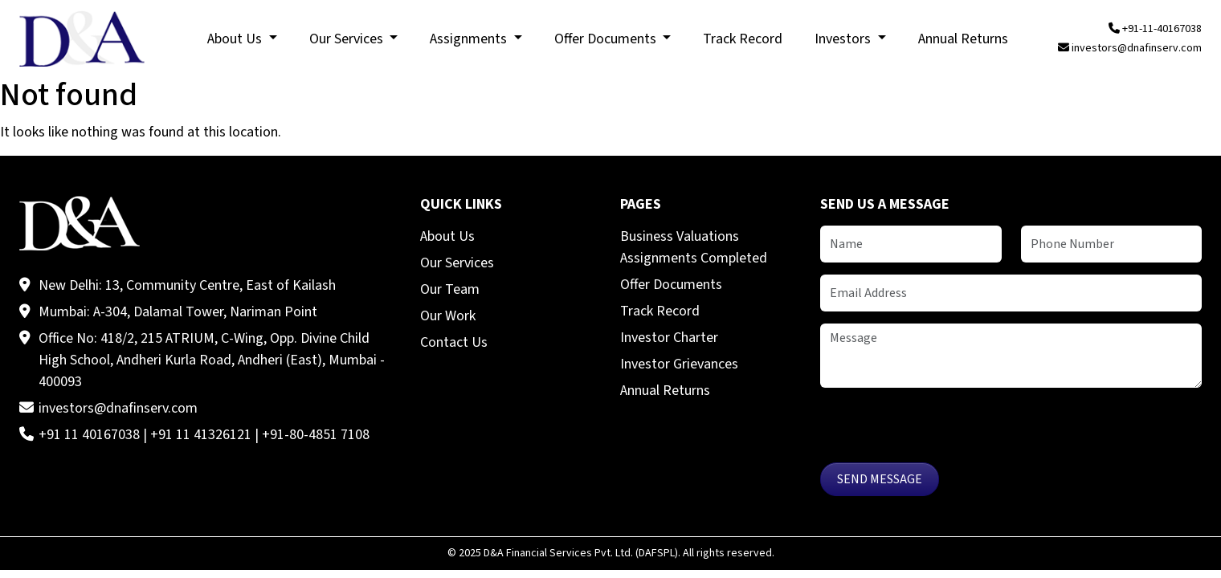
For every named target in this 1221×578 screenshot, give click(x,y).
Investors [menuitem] (844, 39)
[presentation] (942, 431)
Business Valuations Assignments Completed (693, 247)
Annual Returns (665, 391)
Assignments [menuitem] (470, 39)
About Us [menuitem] (236, 39)
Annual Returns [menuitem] (963, 39)
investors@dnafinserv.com (1130, 48)
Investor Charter (669, 338)
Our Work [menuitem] (448, 316)
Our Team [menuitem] (450, 289)
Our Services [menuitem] (347, 39)
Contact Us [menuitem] (454, 342)
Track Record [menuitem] (742, 39)
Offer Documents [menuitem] (607, 39)
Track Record (660, 311)
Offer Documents (671, 285)
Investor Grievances (679, 364)
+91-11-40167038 (1155, 29)
